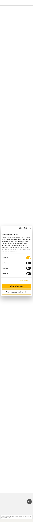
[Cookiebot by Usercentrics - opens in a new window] (20, 228)
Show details (24, 280)
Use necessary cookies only (16, 292)
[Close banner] (30, 228)
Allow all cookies (16, 286)
